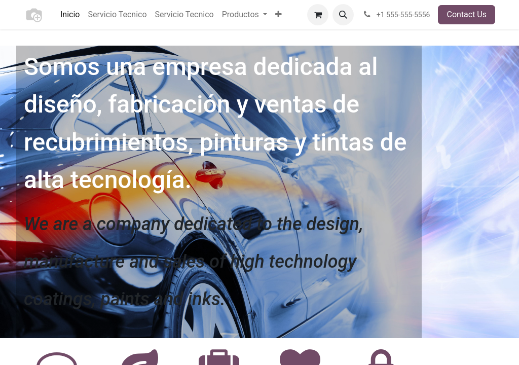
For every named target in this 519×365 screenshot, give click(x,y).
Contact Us (467, 14)
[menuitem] (70, 15)
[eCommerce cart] (317, 14)
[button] (343, 14)
